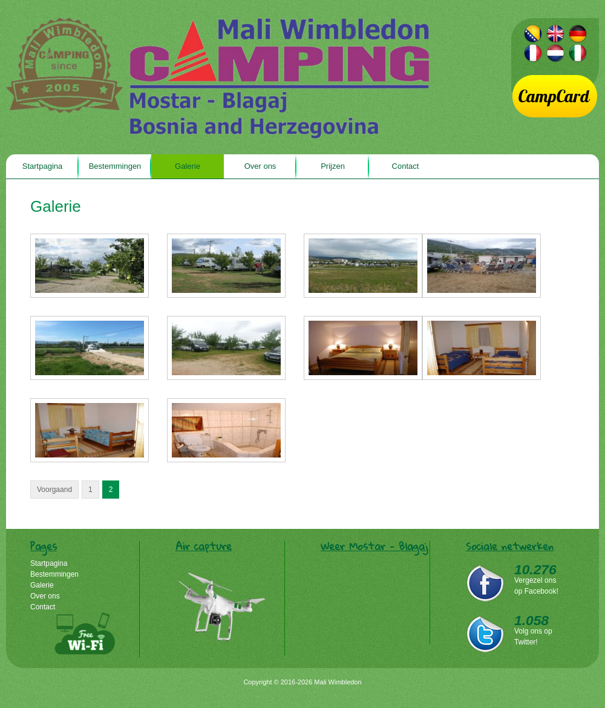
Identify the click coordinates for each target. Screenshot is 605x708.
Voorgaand (54, 489)
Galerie (187, 166)
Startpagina (42, 166)
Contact (405, 166)
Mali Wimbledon (218, 78)
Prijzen (333, 166)
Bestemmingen (115, 166)
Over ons (260, 166)
